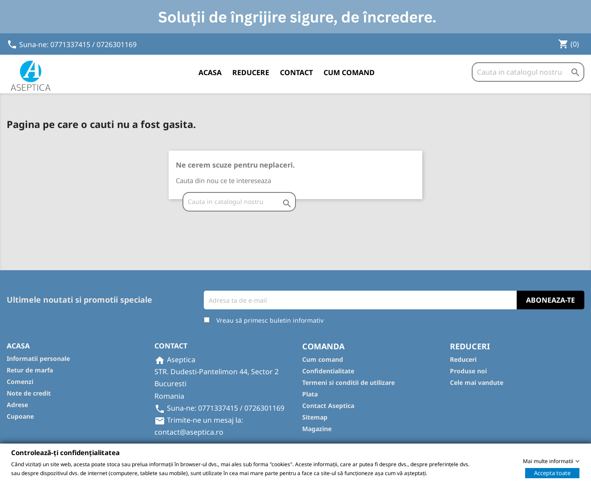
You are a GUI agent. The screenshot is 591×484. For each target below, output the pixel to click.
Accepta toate (552, 472)
